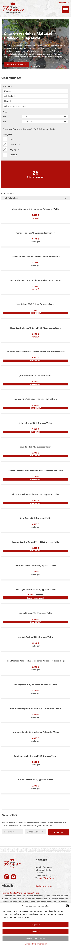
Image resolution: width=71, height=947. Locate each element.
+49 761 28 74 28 (46, 878)
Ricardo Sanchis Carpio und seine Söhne (20, 893)
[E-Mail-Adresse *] (35, 831)
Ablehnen (35, 931)
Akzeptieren (35, 924)
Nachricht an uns (43, 886)
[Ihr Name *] (12, 831)
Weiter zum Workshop (16, 64)
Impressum (42, 944)
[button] (67, 906)
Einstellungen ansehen (35, 938)
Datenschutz (30, 944)
